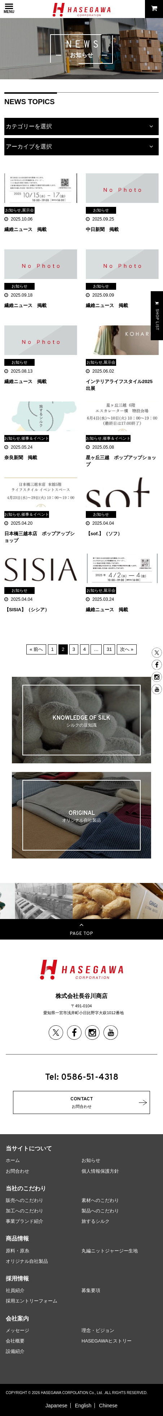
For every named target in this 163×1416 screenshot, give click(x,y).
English (83, 1405)
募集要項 (91, 1290)
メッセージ (17, 1330)
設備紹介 (15, 1351)
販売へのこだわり (24, 1200)
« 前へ (36, 649)
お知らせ (91, 1160)
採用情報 (17, 1278)
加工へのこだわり (24, 1210)
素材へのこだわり (100, 1200)
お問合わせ (17, 1171)
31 (109, 649)
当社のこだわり (26, 1188)
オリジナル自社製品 (27, 1261)
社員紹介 (15, 1290)
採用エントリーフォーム (31, 1301)
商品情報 (17, 1238)
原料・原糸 (17, 1250)
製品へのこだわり (100, 1210)
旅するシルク (96, 1221)
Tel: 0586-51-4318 (81, 1077)
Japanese (56, 1405)
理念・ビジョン (98, 1330)
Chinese (108, 1405)
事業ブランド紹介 (24, 1221)
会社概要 (15, 1341)
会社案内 (17, 1318)
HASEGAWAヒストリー (107, 1341)
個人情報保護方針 (100, 1171)
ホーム (13, 1160)
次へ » (126, 649)
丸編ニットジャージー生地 (110, 1250)
